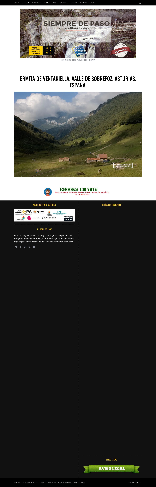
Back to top (135, 482)
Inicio (16, 3)
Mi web (46, 3)
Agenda (74, 3)
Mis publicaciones (60, 3)
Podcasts (36, 3)
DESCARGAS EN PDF (87, 3)
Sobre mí (25, 3)
